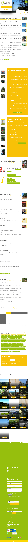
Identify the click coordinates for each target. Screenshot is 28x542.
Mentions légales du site (12, 522)
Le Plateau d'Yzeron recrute (6, 335)
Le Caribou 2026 (21, 338)
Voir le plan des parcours (17, 112)
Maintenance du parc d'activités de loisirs (9, 340)
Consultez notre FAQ (22, 143)
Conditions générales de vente (13, 524)
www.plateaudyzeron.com (12, 541)
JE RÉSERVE (12, 360)
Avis (8, 526)
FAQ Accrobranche (8, 346)
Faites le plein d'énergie (13, 338)
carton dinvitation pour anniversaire (13, 183)
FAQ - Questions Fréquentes (12, 521)
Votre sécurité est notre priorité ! (15, 341)
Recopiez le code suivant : (14, 499)
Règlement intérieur (10, 179)
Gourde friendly (11, 336)
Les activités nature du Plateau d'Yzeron (12, 351)
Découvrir (4, 387)
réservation (7, 59)
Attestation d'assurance (11, 175)
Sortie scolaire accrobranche (10, 348)
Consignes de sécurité (11, 181)
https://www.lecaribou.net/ (5, 273)
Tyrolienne (9, 344)
